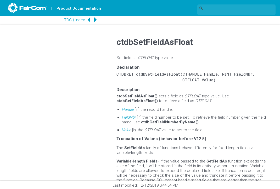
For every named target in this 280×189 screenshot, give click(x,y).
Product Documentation (79, 8)
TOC (68, 20)
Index (80, 20)
